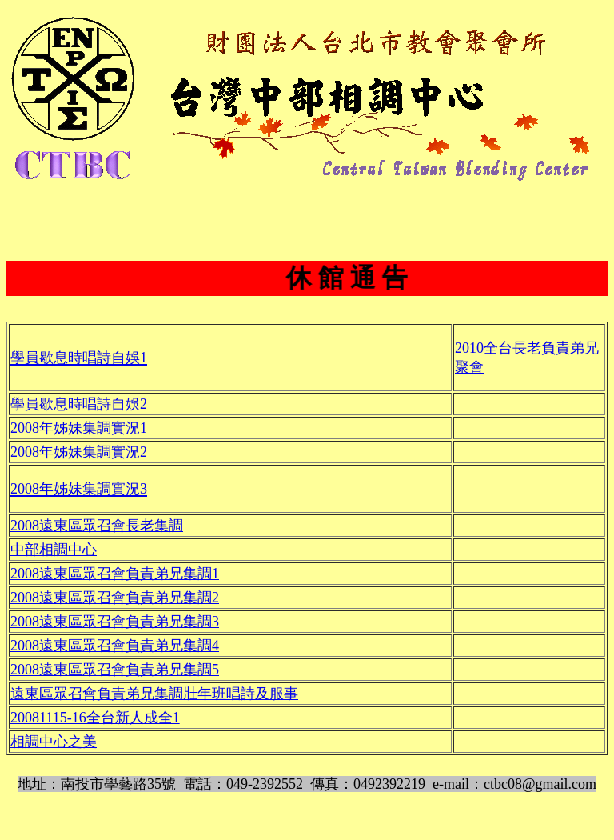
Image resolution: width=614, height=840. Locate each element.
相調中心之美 (53, 742)
